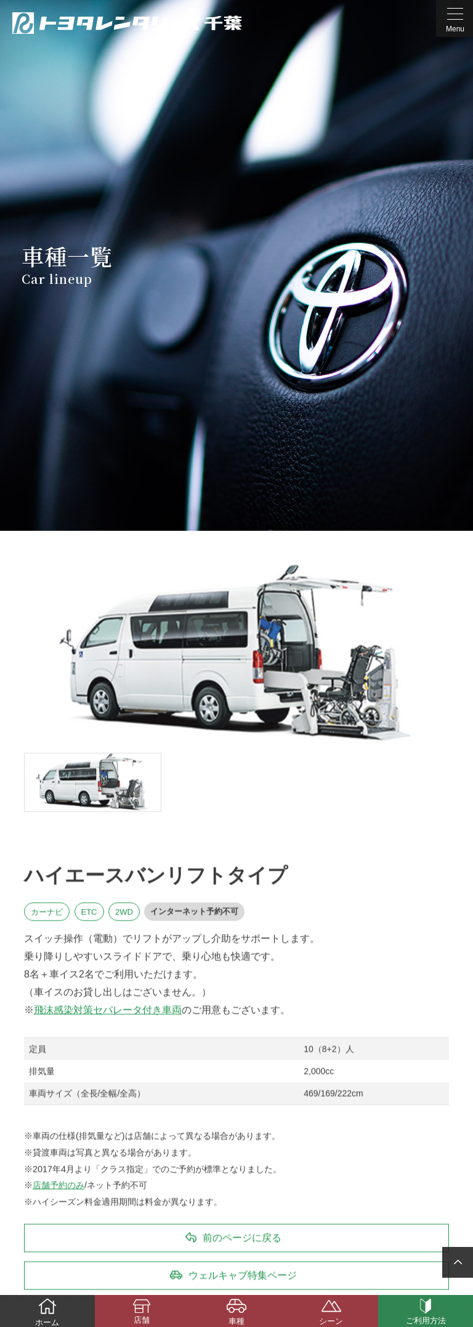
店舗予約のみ (58, 1185)
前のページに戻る (242, 1238)
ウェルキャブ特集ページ (242, 1275)
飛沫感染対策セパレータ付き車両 (108, 1009)
